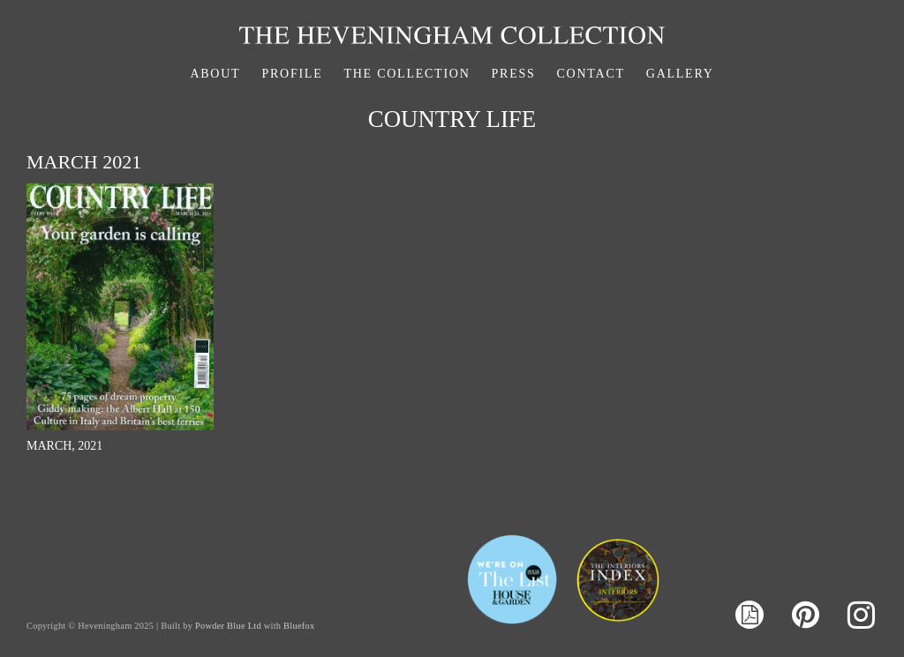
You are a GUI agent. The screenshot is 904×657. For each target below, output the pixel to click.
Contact (591, 73)
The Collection (406, 73)
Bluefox (298, 626)
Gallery (680, 73)
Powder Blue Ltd (228, 626)
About (215, 73)
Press (514, 73)
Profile (291, 73)
